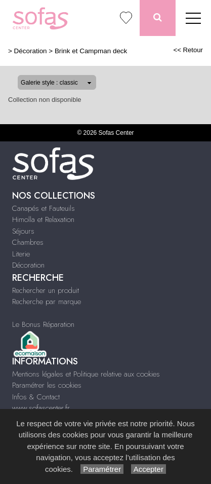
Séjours (23, 231)
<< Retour (188, 50)
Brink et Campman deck (91, 51)
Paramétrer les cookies (46, 385)
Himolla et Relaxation (43, 219)
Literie (21, 253)
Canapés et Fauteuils (43, 208)
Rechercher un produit (45, 290)
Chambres (28, 242)
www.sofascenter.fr (41, 408)
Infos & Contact (36, 396)
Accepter (148, 469)
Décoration (30, 51)
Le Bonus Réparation (43, 324)
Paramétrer (102, 469)
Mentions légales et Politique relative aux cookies (86, 374)
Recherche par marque (46, 301)
